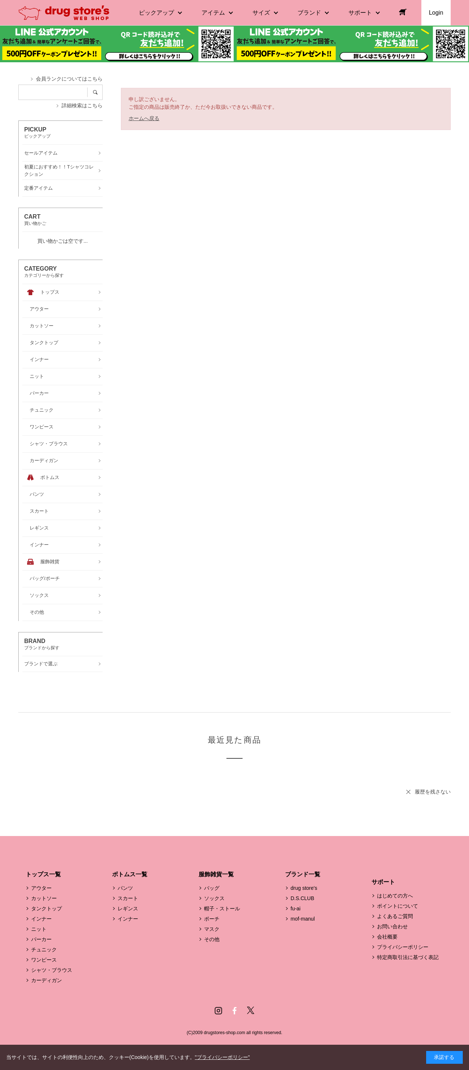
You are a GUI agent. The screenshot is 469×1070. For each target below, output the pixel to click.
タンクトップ (46, 908)
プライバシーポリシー (402, 947)
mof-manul (303, 919)
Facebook (234, 1010)
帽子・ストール (222, 908)
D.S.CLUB (302, 898)
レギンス (128, 908)
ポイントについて (397, 906)
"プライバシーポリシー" (222, 1057)
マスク (211, 929)
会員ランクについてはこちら (69, 79)
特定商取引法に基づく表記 (408, 957)
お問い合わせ (392, 926)
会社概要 (387, 937)
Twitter (250, 1010)
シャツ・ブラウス (51, 970)
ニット (39, 929)
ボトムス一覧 (129, 874)
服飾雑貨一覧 (216, 874)
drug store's (304, 888)
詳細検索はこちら (82, 105)
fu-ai (295, 908)
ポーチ (211, 919)
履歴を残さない (433, 792)
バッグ (211, 888)
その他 (211, 939)
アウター (41, 888)
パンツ (125, 888)
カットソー (44, 898)
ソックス (214, 898)
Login (436, 13)
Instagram (218, 1010)
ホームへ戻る (144, 118)
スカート (128, 898)
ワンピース (44, 960)
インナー (41, 919)
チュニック (44, 949)
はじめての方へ (395, 896)
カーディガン (46, 980)
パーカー (41, 939)
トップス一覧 (43, 874)
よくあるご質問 (395, 916)
